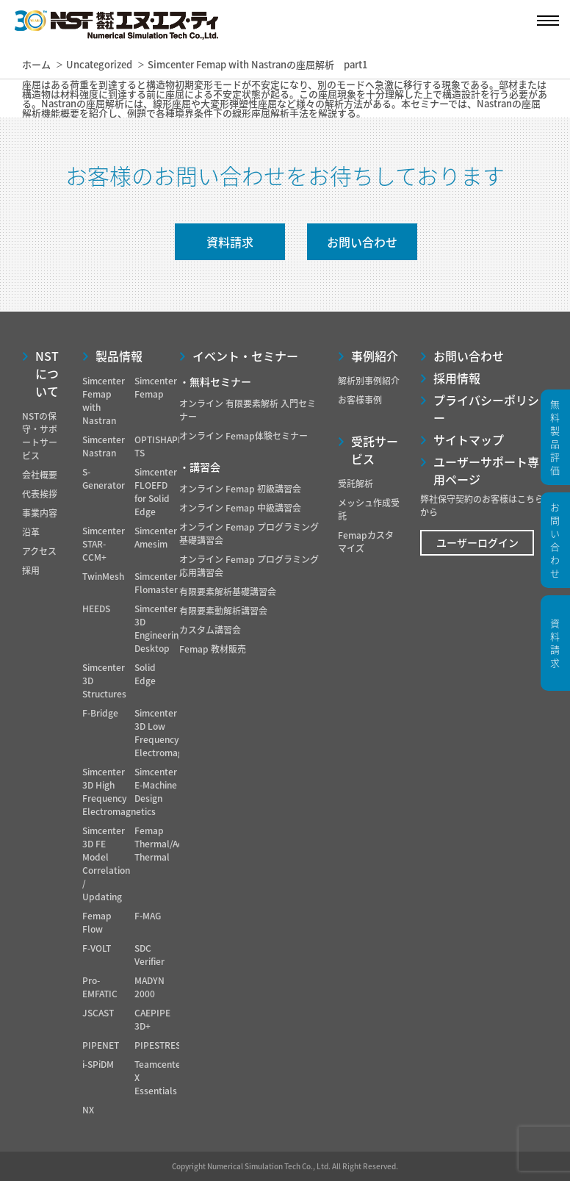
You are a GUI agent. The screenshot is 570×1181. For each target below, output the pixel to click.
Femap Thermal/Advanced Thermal (174, 844)
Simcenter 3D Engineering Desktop (159, 628)
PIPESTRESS (160, 1045)
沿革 (31, 532)
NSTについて (47, 373)
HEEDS (96, 608)
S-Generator (103, 478)
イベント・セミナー (245, 356)
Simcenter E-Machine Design (155, 785)
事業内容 (39, 513)
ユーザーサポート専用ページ (486, 470)
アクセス (39, 551)
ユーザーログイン (477, 542)
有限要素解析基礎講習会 (227, 591)
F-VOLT (96, 948)
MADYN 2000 (149, 987)
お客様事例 (360, 399)
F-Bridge (100, 712)
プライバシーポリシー (486, 408)
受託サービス (374, 449)
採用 (31, 570)
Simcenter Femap (155, 387)
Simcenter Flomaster (156, 583)
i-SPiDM (98, 1064)
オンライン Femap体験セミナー (243, 435)
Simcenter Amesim (155, 537)
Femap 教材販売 (212, 649)
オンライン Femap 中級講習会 (240, 507)
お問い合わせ (362, 242)
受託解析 (355, 483)
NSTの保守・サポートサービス (39, 435)
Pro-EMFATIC (100, 987)
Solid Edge (145, 674)
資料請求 (229, 242)
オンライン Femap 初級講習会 (240, 488)
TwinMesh (103, 576)
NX (88, 1109)
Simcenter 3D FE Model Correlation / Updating (106, 863)
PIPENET (100, 1045)
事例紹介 (374, 356)
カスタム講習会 (210, 629)
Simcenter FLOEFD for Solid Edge (155, 491)
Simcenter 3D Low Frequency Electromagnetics (171, 732)
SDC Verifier (149, 954)
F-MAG (147, 915)
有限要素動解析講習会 (223, 610)
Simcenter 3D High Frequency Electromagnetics (119, 791)
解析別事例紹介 (369, 380)
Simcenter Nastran (103, 446)
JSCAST (98, 1012)
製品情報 (118, 356)
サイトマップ (468, 439)
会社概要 (39, 474)
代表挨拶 (39, 493)
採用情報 (456, 378)
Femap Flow (97, 922)
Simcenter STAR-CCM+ (103, 544)
